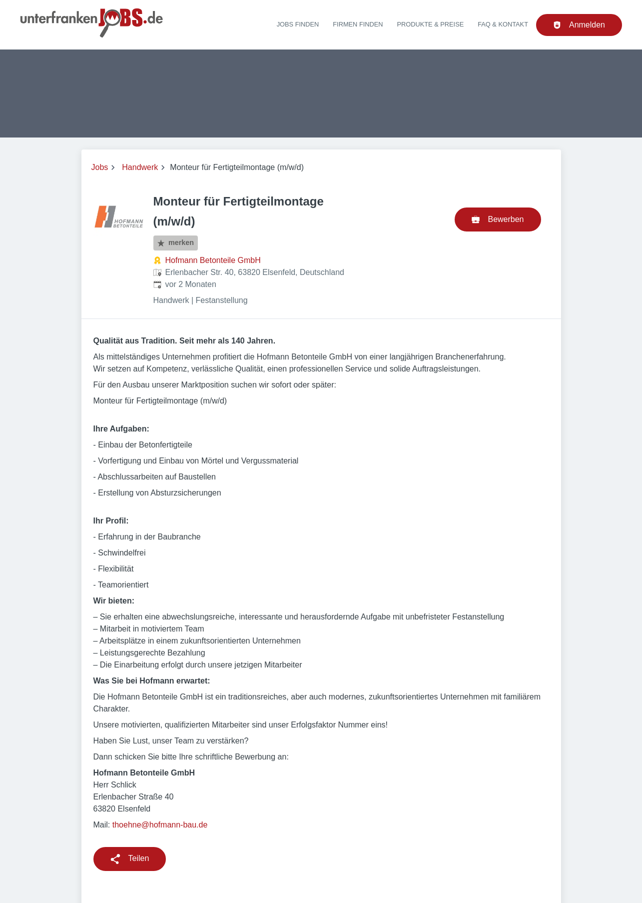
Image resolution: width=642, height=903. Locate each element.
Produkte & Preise (430, 24)
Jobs (99, 167)
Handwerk (140, 167)
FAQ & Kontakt (503, 24)
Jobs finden (298, 24)
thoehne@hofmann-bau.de (160, 824)
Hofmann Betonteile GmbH (213, 260)
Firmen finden (358, 24)
